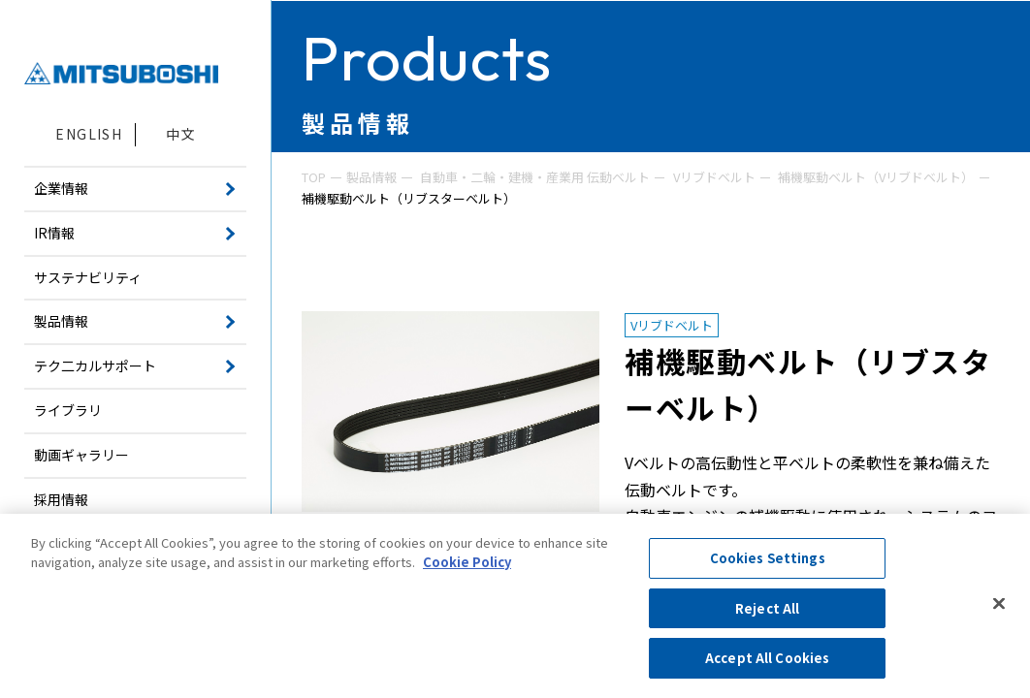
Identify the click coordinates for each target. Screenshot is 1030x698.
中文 (181, 133)
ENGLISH (88, 133)
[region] (515, 606)
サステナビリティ (88, 277)
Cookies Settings (767, 558)
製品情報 (371, 177)
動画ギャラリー (81, 454)
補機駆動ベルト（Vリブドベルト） (876, 177)
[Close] (999, 604)
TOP (314, 177)
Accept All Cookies (767, 658)
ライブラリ (68, 410)
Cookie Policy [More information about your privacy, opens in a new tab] (467, 562)
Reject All (767, 608)
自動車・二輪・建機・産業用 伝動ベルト (535, 177)
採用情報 (61, 499)
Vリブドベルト (714, 177)
